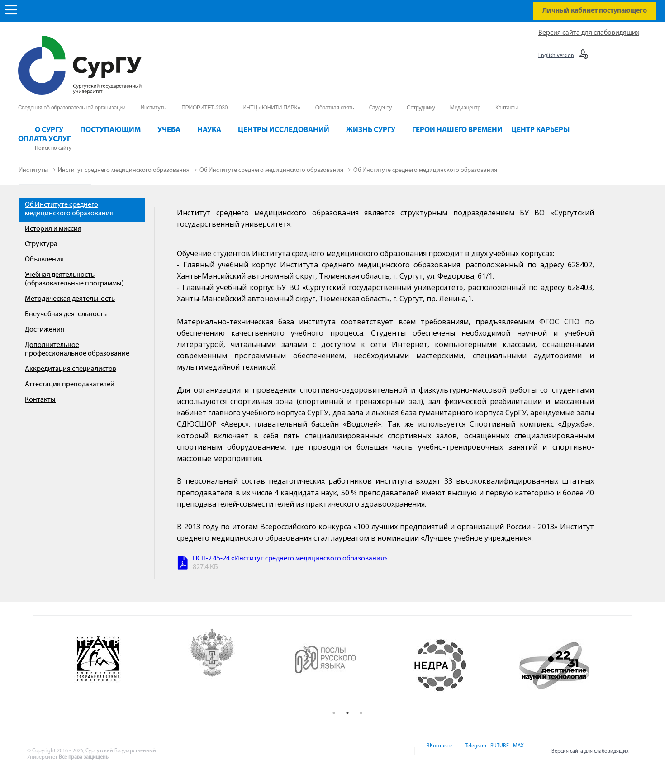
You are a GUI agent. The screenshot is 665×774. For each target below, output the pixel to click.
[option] (120, 665)
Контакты (40, 400)
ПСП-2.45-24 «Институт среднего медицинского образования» (290, 558)
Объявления (44, 259)
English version (556, 55)
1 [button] (333, 712)
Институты (34, 170)
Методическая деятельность (70, 299)
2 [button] (347, 712)
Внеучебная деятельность (66, 314)
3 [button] (361, 712)
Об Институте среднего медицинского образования (272, 170)
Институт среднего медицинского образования (124, 170)
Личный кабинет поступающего (594, 10)
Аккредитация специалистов (70, 369)
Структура (41, 244)
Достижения (44, 329)
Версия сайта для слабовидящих (588, 33)
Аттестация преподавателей (69, 384)
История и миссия (53, 229)
